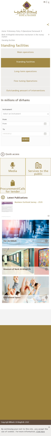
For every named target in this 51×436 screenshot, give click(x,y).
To (4, 129)
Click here (40, 432)
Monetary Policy (14, 31)
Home (3, 31)
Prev (48, 216)
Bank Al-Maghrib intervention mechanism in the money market (22, 36)
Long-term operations (25, 71)
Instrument (7, 109)
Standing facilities (25, 62)
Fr (45, 2)
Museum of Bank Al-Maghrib (17, 269)
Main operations (25, 52)
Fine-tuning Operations (25, 81)
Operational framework (31, 31)
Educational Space (11, 297)
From (5, 119)
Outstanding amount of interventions (25, 91)
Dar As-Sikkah (10, 241)
